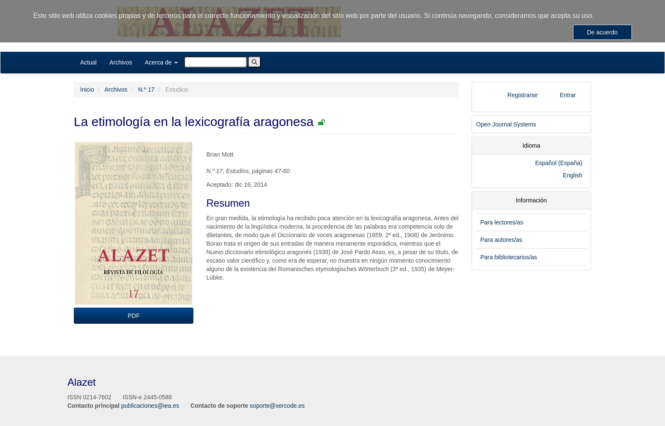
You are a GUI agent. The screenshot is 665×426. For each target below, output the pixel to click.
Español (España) (558, 163)
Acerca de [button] (161, 62)
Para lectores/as (502, 222)
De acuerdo (602, 32)
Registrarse (522, 95)
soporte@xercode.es (277, 405)
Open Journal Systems (506, 124)
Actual (88, 62)
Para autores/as (501, 239)
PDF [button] (134, 315)
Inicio (87, 89)
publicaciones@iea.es (150, 405)
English (572, 175)
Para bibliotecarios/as (509, 257)
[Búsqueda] (215, 61)
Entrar (568, 95)
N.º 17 (146, 89)
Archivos (120, 62)
